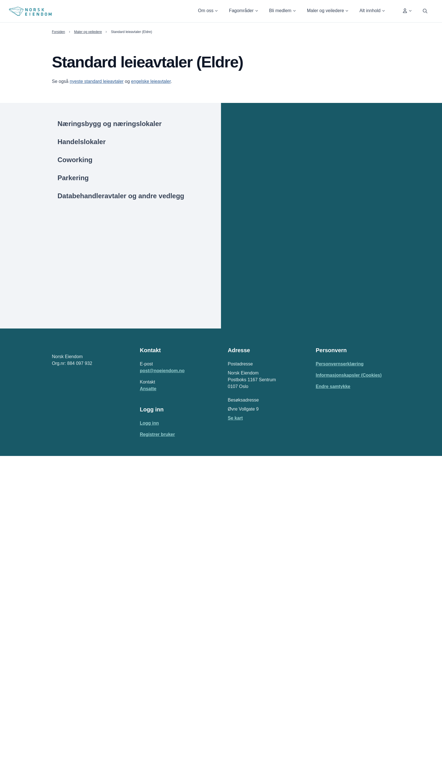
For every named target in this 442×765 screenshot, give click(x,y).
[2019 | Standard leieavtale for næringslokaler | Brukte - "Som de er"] (326, 248)
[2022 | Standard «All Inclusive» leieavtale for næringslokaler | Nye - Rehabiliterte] (326, 230)
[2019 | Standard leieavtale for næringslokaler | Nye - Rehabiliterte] (326, 263)
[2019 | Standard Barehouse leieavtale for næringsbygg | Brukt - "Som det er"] (326, 322)
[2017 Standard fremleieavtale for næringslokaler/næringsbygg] (326, 410)
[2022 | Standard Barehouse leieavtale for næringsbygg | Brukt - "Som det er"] (326, 182)
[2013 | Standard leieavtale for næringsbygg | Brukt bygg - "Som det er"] (326, 550)
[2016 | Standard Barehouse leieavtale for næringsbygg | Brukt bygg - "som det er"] (326, 488)
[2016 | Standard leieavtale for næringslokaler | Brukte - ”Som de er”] (326, 425)
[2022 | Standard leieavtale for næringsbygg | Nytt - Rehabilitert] (326, 167)
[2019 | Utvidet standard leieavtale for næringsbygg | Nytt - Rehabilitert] (326, 292)
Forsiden (58, 32)
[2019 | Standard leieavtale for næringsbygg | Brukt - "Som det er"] (326, 278)
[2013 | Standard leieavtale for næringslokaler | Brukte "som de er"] (326, 520)
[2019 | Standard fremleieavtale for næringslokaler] (326, 351)
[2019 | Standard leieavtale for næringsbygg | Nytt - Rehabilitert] (326, 307)
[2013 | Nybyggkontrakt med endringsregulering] (326, 616)
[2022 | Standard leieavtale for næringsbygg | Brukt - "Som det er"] (326, 153)
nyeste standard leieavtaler (95, 81)
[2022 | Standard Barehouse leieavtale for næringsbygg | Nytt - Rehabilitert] (326, 197)
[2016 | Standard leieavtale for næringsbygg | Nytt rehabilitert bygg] (326, 469)
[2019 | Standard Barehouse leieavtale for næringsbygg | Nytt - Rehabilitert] (326, 336)
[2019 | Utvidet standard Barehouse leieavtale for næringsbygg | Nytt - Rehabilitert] (326, 370)
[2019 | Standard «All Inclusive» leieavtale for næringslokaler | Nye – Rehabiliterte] (326, 392)
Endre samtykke (332, 695)
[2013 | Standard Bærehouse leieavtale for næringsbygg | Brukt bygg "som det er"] (326, 583)
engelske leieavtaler (148, 81)
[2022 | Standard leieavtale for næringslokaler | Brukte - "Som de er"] (326, 123)
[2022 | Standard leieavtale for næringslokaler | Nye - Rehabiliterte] (326, 138)
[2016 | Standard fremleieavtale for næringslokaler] (326, 506)
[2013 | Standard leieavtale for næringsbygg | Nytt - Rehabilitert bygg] (326, 564)
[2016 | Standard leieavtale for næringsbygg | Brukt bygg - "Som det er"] (326, 454)
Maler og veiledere (88, 32)
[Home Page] (30, 11)
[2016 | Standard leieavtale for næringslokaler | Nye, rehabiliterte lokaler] (326, 440)
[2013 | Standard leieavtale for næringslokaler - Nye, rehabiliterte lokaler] (326, 535)
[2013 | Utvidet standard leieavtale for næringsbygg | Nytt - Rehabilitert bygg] (326, 601)
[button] (205, 11)
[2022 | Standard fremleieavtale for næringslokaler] (326, 211)
